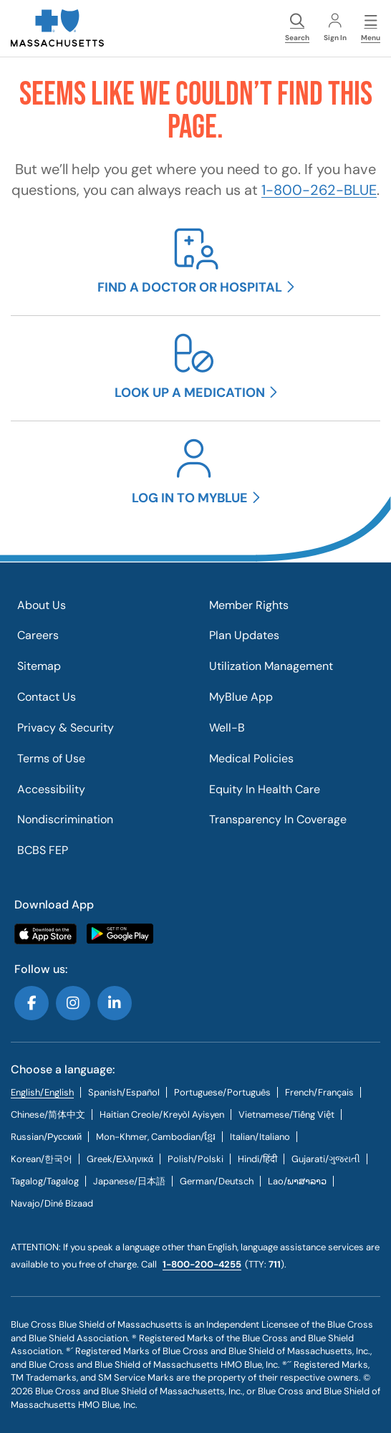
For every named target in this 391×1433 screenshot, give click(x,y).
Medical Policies (251, 758)
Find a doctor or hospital (189, 287)
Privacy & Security (65, 727)
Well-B (227, 727)
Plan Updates (244, 635)
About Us (41, 605)
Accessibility (51, 789)
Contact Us (46, 696)
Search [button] (297, 28)
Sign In (335, 28)
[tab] (124, 1092)
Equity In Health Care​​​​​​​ (264, 789)
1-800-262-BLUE (319, 190)
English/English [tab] (42, 1092)
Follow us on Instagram (73, 1003)
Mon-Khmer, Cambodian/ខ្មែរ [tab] (156, 1137)
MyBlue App (241, 696)
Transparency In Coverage (278, 819)
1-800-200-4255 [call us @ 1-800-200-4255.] (202, 1264)
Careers (38, 635)
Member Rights (249, 605)
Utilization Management (271, 666)
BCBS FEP (42, 850)
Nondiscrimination (65, 819)
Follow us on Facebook (31, 1003)
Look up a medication (190, 392)
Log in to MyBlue (190, 498)
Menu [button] (370, 28)
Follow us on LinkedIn (114, 1003)
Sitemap (39, 666)
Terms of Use (51, 758)
